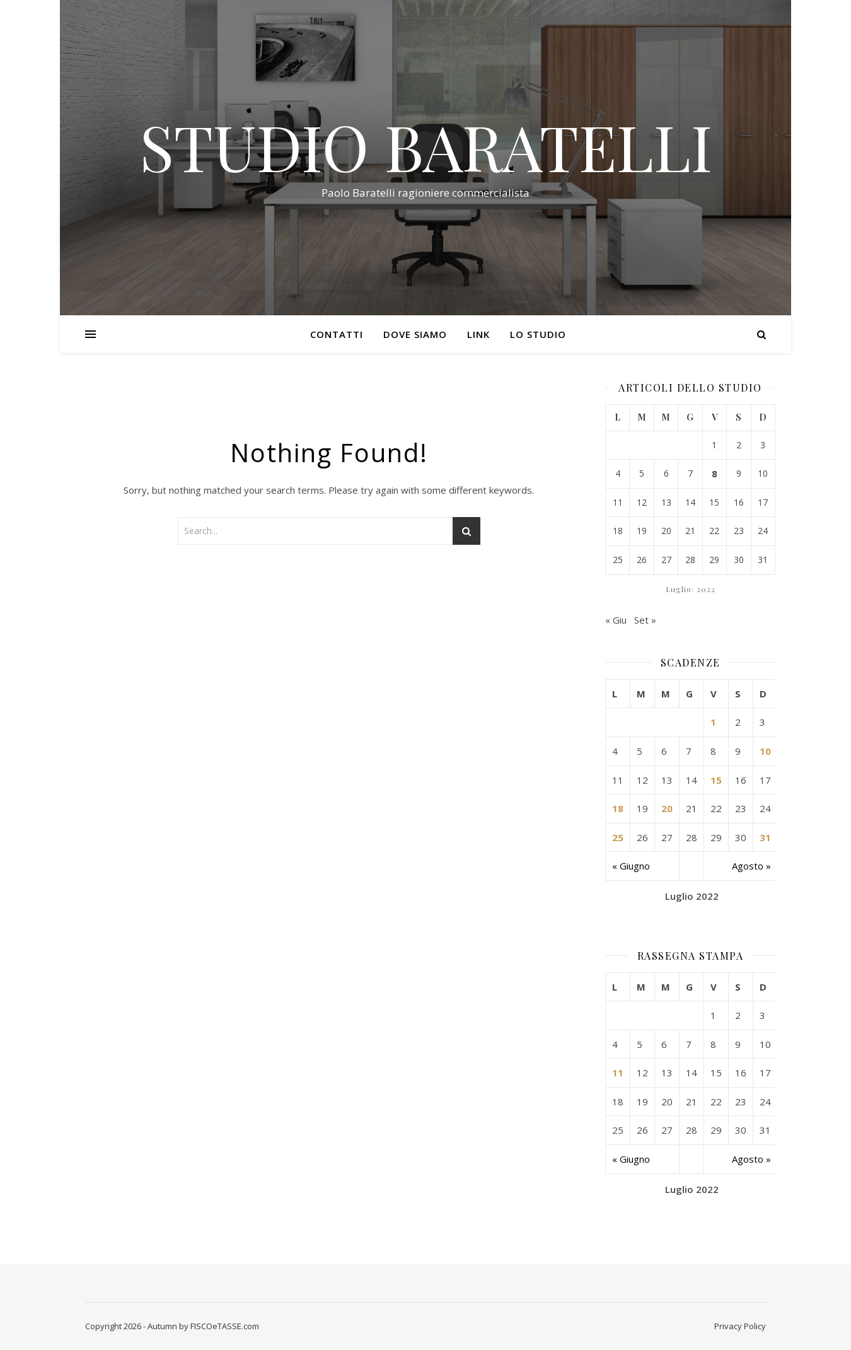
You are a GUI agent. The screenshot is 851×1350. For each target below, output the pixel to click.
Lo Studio (538, 334)
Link (478, 334)
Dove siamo (415, 334)
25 (617, 837)
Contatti (336, 334)
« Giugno (631, 865)
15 (716, 780)
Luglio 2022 (692, 896)
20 (667, 808)
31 (765, 837)
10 (765, 751)
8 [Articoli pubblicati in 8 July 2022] (714, 473)
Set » (645, 620)
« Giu (616, 620)
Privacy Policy (740, 1326)
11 (617, 1072)
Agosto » (751, 865)
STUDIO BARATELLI (425, 146)
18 (617, 808)
